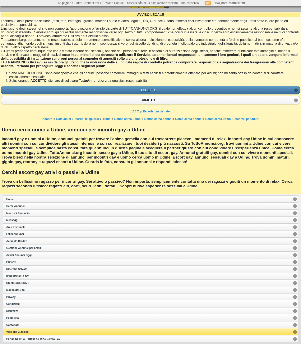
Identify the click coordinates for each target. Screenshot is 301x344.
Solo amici (63, 119)
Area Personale (15, 227)
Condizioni (13, 303)
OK (208, 3)
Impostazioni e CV (17, 276)
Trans (106, 119)
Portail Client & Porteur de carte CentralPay (33, 339)
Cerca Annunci (15, 206)
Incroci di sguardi (87, 119)
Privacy (10, 297)
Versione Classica (17, 331)
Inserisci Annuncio (17, 213)
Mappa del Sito (15, 290)
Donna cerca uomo (127, 119)
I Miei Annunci (15, 234)
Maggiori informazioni (229, 3)
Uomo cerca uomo (218, 119)
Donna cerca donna (157, 119)
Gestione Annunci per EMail (23, 248)
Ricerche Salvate (16, 269)
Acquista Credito (16, 241)
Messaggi (12, 220)
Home (10, 199)
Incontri (47, 119)
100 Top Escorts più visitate (150, 111)
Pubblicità (12, 317)
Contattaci (12, 325)
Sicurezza (12, 311)
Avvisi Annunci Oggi (19, 255)
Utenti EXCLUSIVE (17, 283)
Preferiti (11, 262)
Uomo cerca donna (188, 119)
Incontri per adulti (247, 119)
